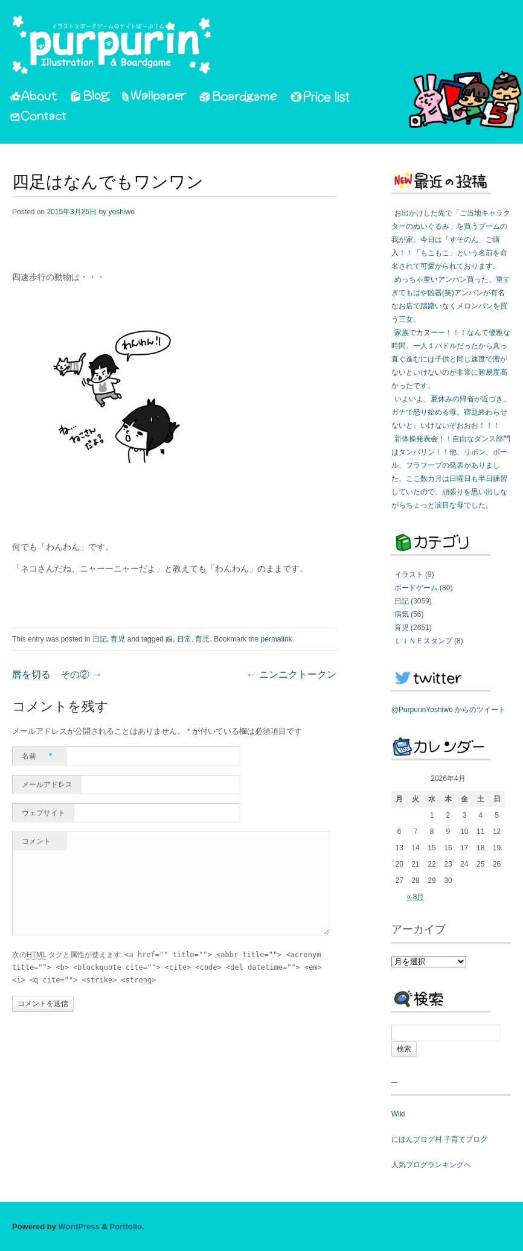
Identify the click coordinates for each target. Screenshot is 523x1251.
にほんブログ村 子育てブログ (439, 1139)
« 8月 (416, 897)
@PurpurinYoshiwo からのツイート (448, 709)
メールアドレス (47, 784)
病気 (401, 614)
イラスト (408, 574)
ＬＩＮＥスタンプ (423, 641)
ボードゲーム (416, 588)
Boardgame (238, 98)
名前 (37, 756)
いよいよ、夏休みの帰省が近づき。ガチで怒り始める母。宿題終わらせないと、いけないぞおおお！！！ (450, 412)
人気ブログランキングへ (431, 1164)
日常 (184, 639)
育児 (118, 639)
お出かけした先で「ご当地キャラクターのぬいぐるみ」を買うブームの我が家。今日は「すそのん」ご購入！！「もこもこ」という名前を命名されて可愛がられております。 (450, 239)
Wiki (398, 1114)
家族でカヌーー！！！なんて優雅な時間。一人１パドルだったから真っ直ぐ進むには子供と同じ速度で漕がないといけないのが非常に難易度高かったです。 (450, 359)
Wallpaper (154, 98)
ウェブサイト (43, 813)
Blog (90, 98)
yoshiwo (121, 212)
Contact (39, 117)
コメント (36, 841)
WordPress (79, 1226)
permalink (276, 639)
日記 (99, 639)
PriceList (320, 98)
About (33, 98)
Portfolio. (127, 1226)
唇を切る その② (57, 675)
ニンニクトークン (291, 675)
